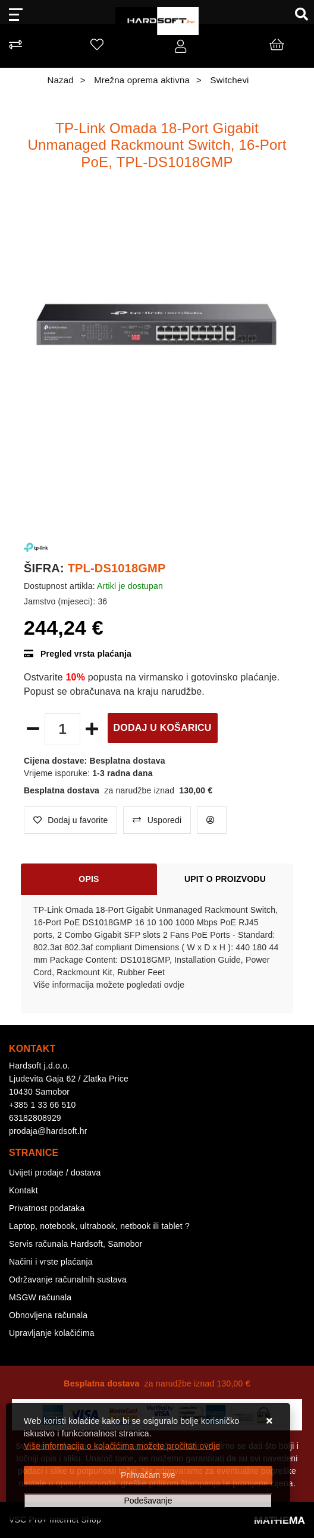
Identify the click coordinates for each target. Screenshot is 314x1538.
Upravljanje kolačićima (52, 1333)
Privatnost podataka (47, 1208)
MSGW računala (40, 1297)
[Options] (148, 1500)
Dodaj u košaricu (163, 728)
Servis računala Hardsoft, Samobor (75, 1244)
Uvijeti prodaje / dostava (55, 1172)
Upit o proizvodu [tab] (225, 879)
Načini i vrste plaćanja (51, 1261)
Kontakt (23, 1190)
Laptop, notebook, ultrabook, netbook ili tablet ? (99, 1226)
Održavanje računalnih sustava (68, 1279)
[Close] (148, 1475)
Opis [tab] (88, 879)
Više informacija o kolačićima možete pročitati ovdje (122, 1446)
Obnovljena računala (48, 1315)
